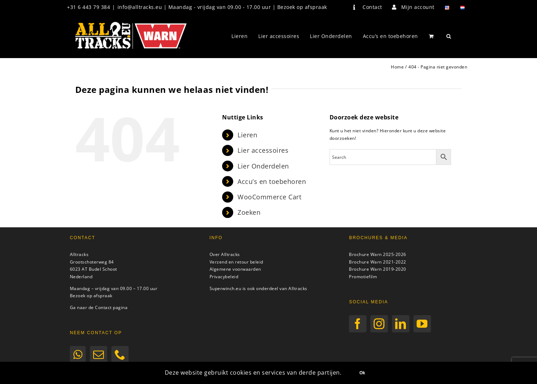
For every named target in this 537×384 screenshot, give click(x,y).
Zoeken (249, 212)
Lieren (247, 135)
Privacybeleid (224, 277)
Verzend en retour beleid (236, 262)
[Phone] (120, 354)
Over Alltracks (225, 254)
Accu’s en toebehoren (272, 181)
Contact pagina (111, 307)
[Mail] (98, 354)
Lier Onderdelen (263, 166)
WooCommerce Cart (269, 197)
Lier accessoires (263, 150)
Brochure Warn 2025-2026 (377, 254)
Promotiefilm (363, 277)
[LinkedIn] (400, 323)
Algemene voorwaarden (235, 269)
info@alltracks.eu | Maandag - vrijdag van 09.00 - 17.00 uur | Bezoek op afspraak (222, 7)
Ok (362, 372)
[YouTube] (422, 323)
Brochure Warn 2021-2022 (377, 262)
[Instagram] (379, 323)
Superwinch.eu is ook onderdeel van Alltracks (258, 288)
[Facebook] (357, 323)
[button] (448, 36)
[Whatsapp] (78, 354)
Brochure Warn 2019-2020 (377, 269)
